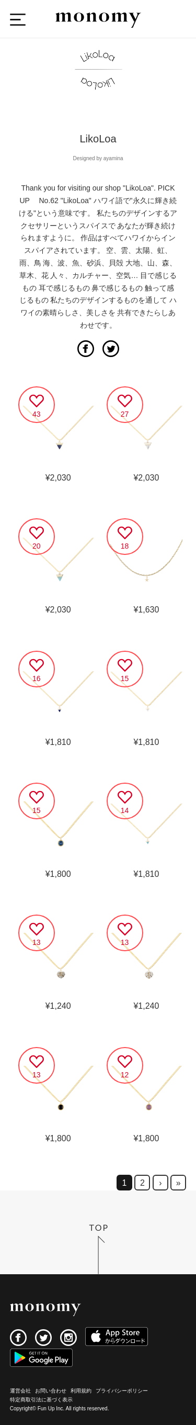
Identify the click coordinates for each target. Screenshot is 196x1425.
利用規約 (81, 1391)
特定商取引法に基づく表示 (41, 1399)
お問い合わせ (50, 1391)
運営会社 (20, 1391)
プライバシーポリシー (122, 1391)
